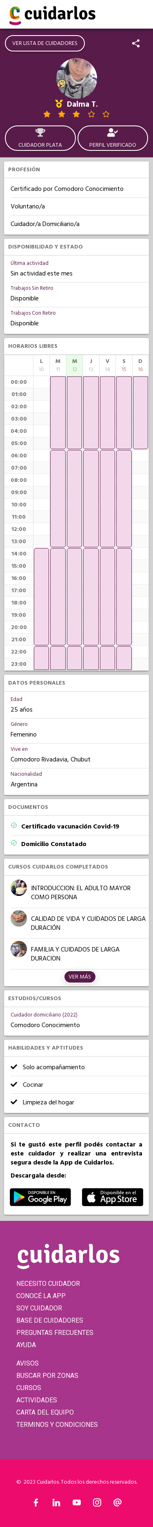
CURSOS (28, 1388)
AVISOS (27, 1363)
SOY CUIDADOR (39, 1308)
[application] (41, 596)
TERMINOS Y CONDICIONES (57, 1424)
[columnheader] (41, 365)
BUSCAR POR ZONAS (47, 1375)
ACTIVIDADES (36, 1400)
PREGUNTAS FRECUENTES (54, 1333)
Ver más (80, 977)
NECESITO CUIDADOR (48, 1283)
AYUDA (26, 1345)
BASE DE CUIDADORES (49, 1320)
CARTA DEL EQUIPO (45, 1412)
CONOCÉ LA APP (41, 1296)
